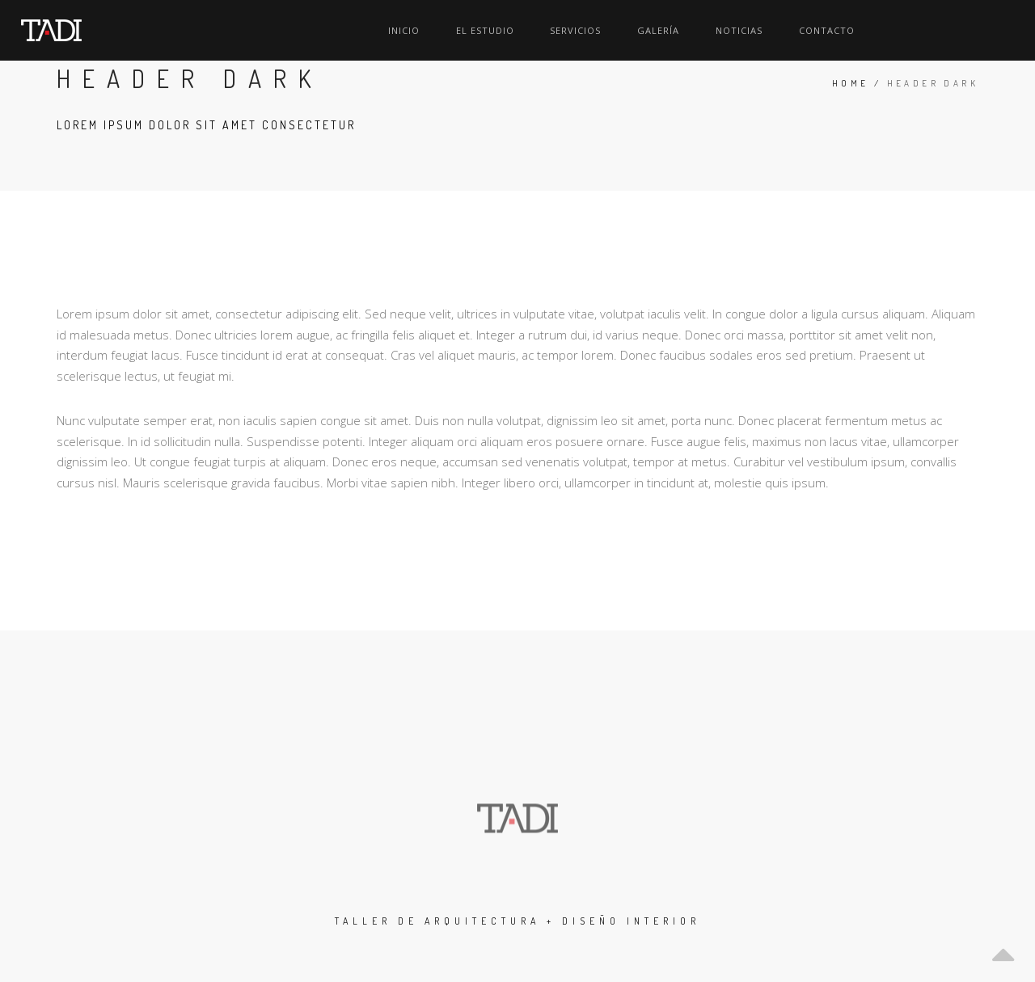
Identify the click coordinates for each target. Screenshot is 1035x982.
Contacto (963, 30)
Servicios (741, 30)
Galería (814, 30)
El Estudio (658, 30)
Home (850, 83)
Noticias (884, 30)
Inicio (586, 30)
